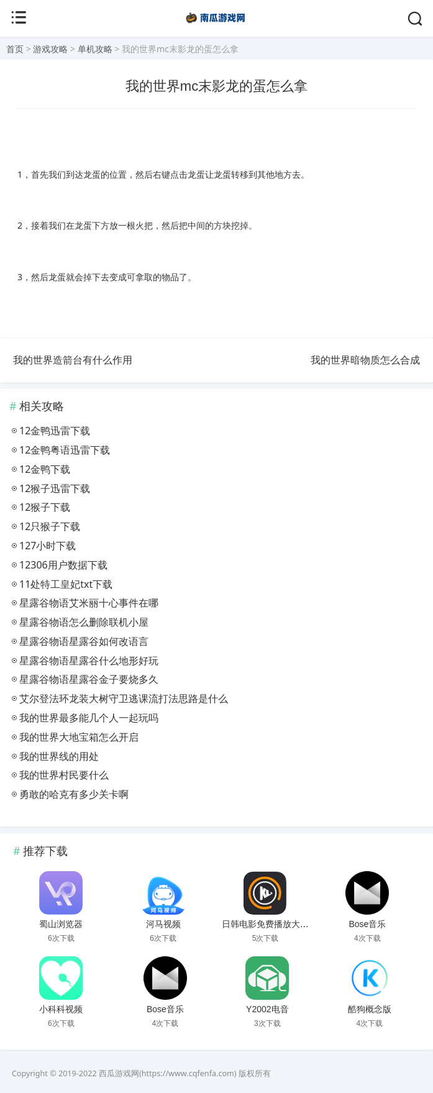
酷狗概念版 (369, 1009)
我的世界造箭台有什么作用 (72, 360)
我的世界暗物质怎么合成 (365, 360)
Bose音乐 (367, 924)
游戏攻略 (50, 49)
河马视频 (163, 924)
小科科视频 (61, 1009)
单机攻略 (95, 49)
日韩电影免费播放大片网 (269, 924)
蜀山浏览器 (61, 924)
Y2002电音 (267, 1009)
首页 (15, 49)
